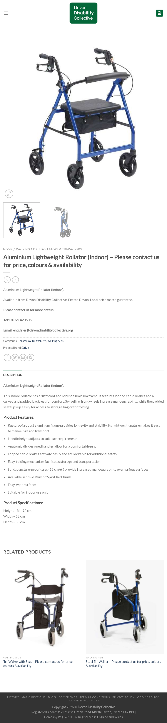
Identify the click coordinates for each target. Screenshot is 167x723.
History (13, 697)
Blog (52, 697)
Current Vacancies (84, 700)
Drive (25, 347)
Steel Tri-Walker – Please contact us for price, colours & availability (123, 664)
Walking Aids (26, 249)
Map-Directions (33, 697)
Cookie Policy (148, 697)
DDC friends (68, 697)
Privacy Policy (123, 697)
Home (7, 249)
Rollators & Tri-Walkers (61, 249)
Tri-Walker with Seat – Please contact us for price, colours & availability (38, 664)
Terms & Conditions (95, 697)
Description (12, 375)
